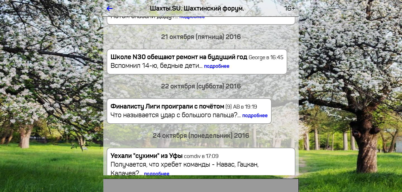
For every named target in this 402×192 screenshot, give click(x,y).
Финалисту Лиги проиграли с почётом (171, 106)
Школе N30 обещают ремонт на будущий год (179, 57)
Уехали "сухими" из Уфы (147, 156)
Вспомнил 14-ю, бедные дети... (170, 65)
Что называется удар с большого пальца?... (189, 115)
